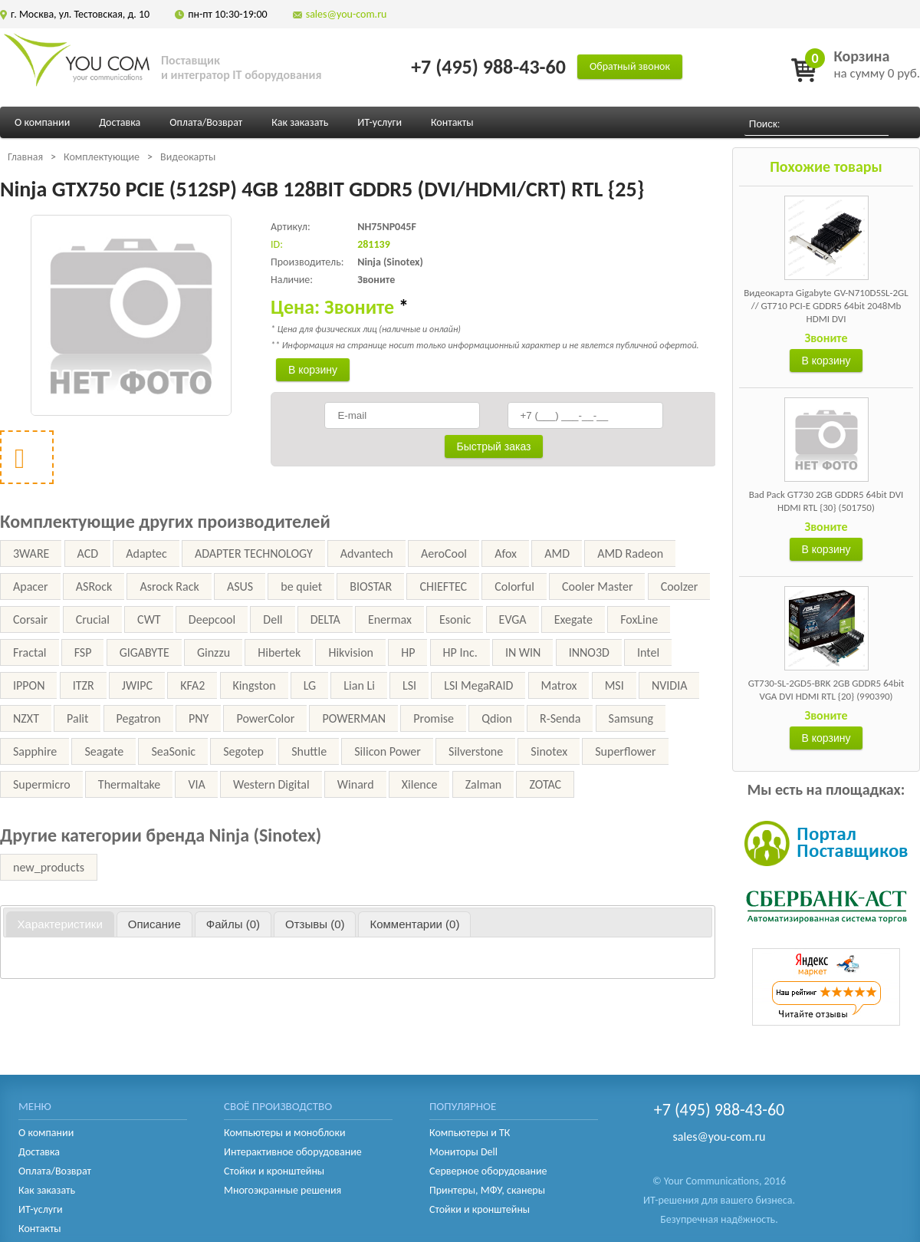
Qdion (496, 718)
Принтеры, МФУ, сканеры (487, 1190)
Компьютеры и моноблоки (284, 1132)
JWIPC (137, 685)
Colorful (514, 586)
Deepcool (212, 619)
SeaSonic (173, 751)
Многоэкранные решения (282, 1190)
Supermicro (42, 784)
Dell (272, 619)
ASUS (240, 586)
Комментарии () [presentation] (414, 924)
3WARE (31, 553)
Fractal (30, 652)
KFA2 (192, 685)
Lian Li (358, 685)
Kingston (254, 685)
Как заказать (299, 122)
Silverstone (476, 751)
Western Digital (271, 784)
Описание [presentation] (154, 924)
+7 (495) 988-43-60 (488, 66)
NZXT (26, 718)
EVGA (513, 619)
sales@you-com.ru (346, 14)
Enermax (390, 619)
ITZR (83, 685)
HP (408, 652)
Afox (506, 553)
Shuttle (309, 751)
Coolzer (679, 586)
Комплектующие (102, 156)
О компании (42, 122)
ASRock (94, 586)
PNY (199, 718)
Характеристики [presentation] (60, 924)
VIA (196, 784)
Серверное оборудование (488, 1171)
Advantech (366, 553)
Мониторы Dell (463, 1151)
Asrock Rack (169, 586)
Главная (25, 156)
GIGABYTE (144, 652)
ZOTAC (545, 784)
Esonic (455, 619)
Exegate (573, 619)
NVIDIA (670, 685)
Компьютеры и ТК (469, 1132)
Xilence (420, 784)
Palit (77, 718)
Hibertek (279, 652)
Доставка (119, 122)
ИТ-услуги (379, 122)
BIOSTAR (371, 586)
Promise (433, 718)
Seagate (103, 751)
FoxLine (639, 619)
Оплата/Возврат (205, 122)
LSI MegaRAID (478, 685)
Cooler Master (597, 586)
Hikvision (350, 652)
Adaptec (146, 553)
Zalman (483, 784)
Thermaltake (129, 784)
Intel (648, 652)
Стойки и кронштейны (274, 1171)
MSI (614, 685)
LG (310, 685)
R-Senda (560, 718)
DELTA (325, 619)
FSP (83, 652)
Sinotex (549, 751)
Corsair (30, 619)
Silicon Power (387, 751)
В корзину (826, 360)
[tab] (60, 924)
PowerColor (265, 718)
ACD (88, 553)
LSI (409, 685)
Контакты (452, 122)
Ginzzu (213, 652)
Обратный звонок (630, 66)
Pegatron (139, 718)
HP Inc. (460, 652)
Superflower (625, 751)
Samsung (631, 718)
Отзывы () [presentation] (314, 924)
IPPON (28, 685)
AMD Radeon (630, 553)
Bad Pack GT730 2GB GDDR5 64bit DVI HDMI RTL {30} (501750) (826, 501)
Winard (355, 784)
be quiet (301, 586)
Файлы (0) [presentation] (233, 924)
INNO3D (589, 652)
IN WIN (523, 652)
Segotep (243, 751)
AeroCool (444, 553)
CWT (149, 619)
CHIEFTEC (443, 586)
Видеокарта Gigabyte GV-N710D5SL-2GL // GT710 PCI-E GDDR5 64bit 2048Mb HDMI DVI (826, 306)
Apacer (30, 586)
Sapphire (35, 751)
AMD (557, 553)
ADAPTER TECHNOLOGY (254, 553)
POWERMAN (354, 718)
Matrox (559, 685)
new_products (48, 867)
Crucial (93, 619)
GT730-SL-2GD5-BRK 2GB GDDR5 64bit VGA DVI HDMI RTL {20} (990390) (826, 689)
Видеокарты (187, 156)
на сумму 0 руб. (876, 64)
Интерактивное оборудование (293, 1151)
